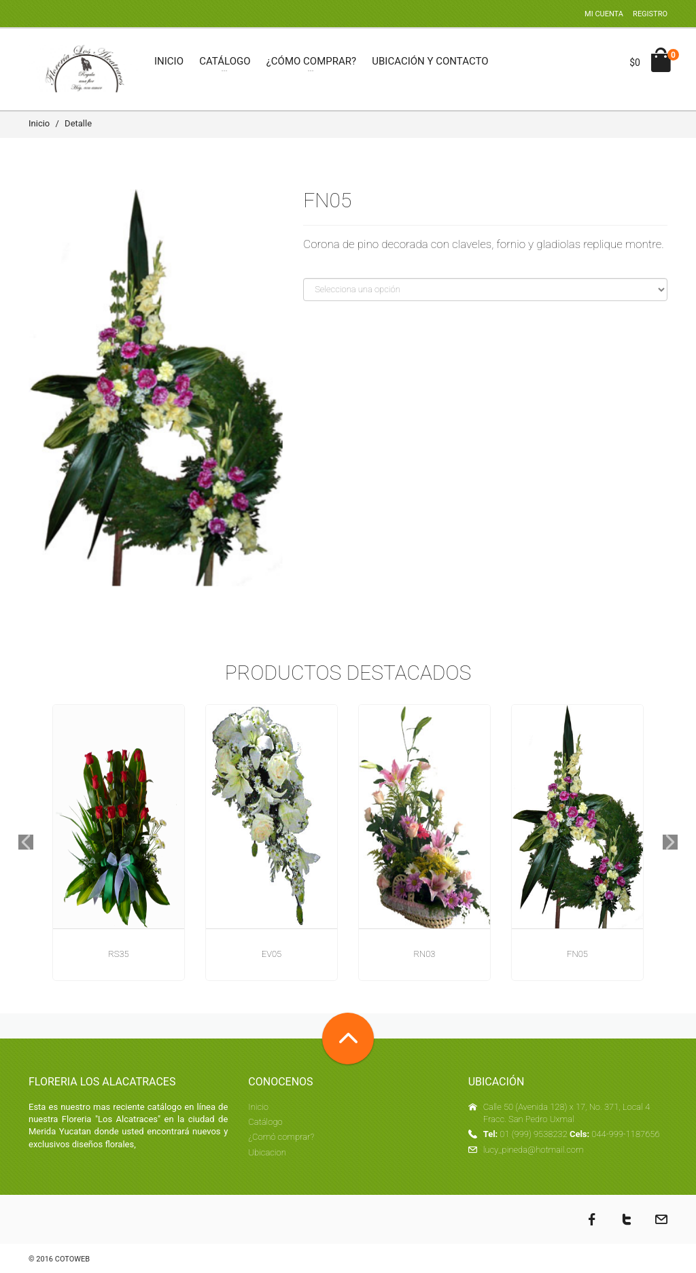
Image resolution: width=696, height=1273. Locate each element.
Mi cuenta (604, 14)
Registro (650, 14)
